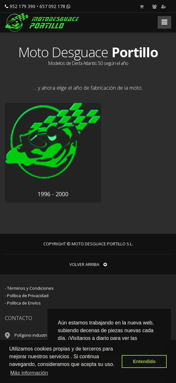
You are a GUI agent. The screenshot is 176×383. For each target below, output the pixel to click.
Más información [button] (29, 373)
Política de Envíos (24, 303)
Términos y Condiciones (30, 288)
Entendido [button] (144, 361)
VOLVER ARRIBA (88, 264)
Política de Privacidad (27, 295)
